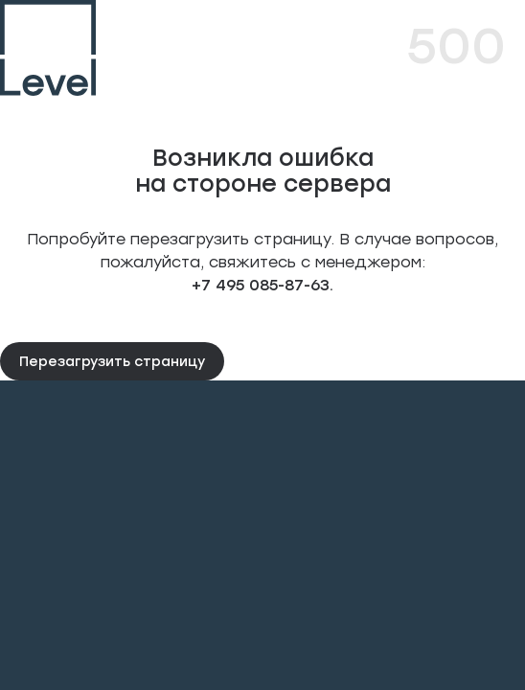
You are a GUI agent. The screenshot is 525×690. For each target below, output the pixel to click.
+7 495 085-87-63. (262, 284)
